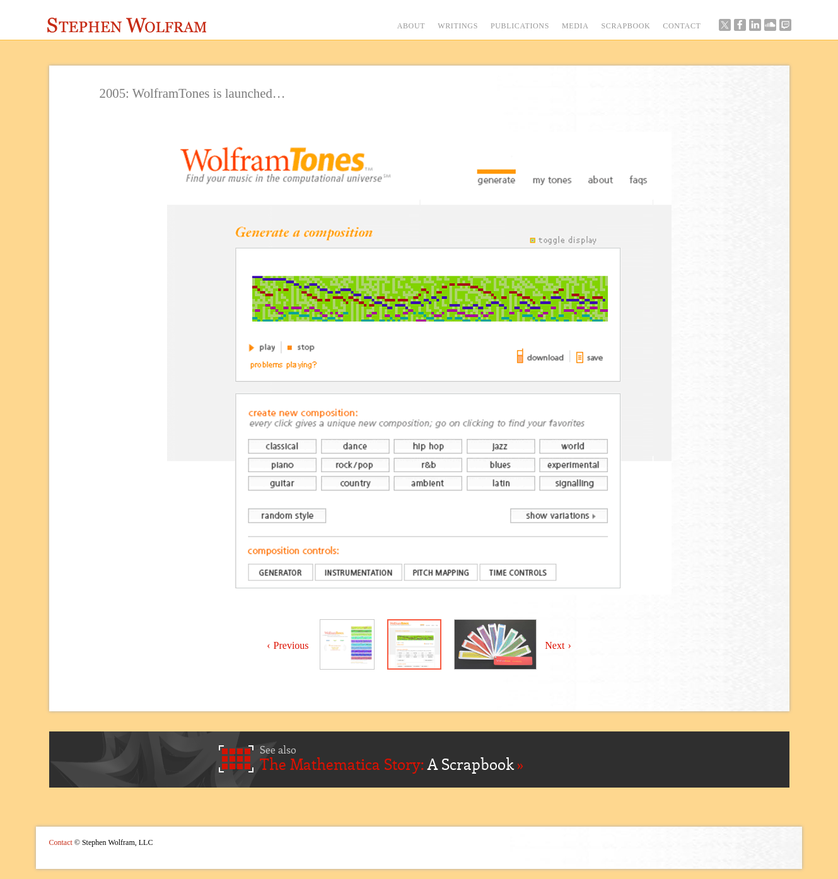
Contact (61, 842)
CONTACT (682, 25)
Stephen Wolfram (127, 25)
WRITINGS (458, 25)
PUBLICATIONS (520, 25)
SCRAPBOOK (626, 25)
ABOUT (411, 25)
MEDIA (575, 25)
